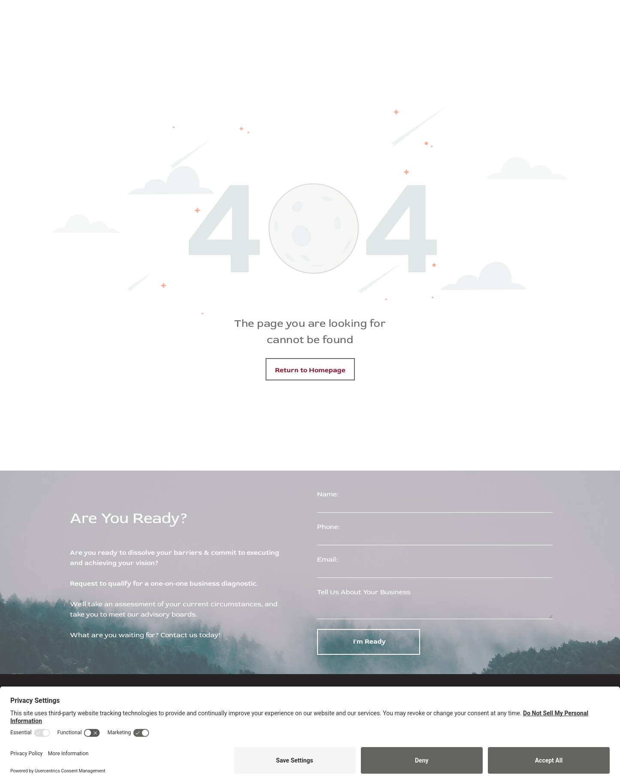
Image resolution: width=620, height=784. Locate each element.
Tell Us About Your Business (364, 592)
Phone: (328, 527)
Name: (328, 494)
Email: (327, 559)
